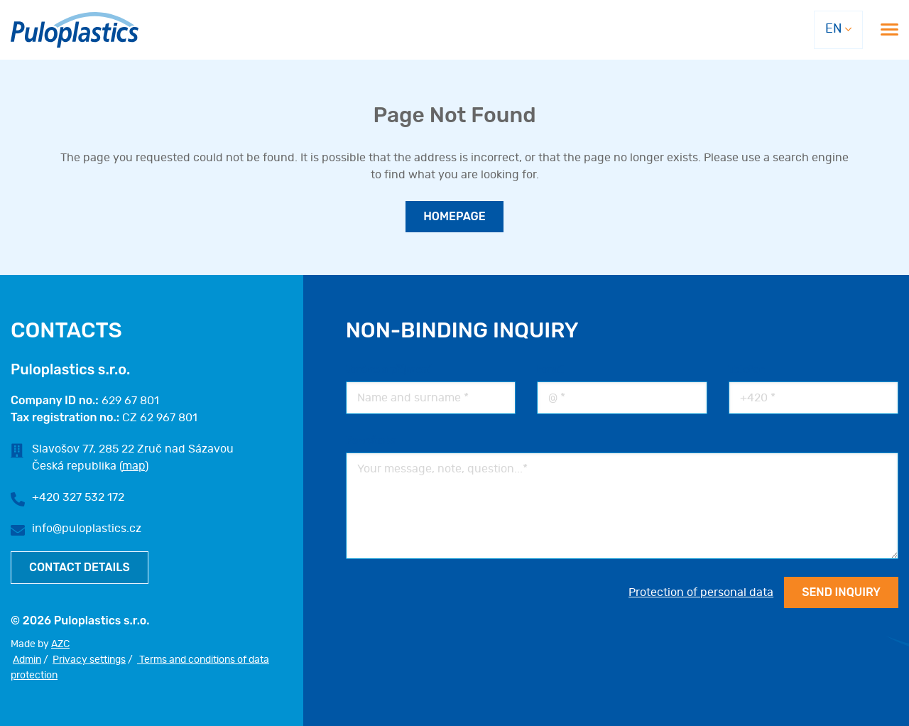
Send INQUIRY (841, 592)
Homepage (454, 216)
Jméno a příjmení (388, 370)
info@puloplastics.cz (86, 528)
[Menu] (889, 29)
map (133, 466)
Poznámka (371, 441)
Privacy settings (89, 660)
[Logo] (74, 30)
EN (833, 29)
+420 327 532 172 (78, 497)
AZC (60, 644)
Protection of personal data (700, 592)
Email (550, 370)
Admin (27, 660)
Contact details (79, 567)
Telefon (747, 370)
